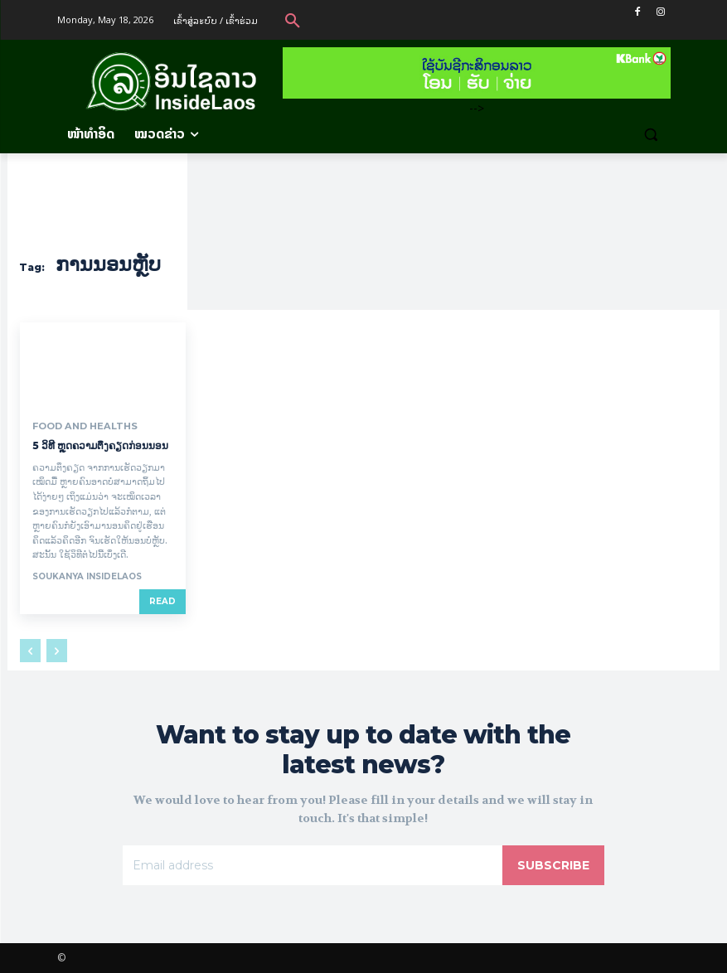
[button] (293, 20)
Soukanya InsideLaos (87, 576)
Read (162, 601)
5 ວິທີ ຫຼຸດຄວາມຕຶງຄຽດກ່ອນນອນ (101, 445)
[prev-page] (30, 650)
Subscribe (553, 865)
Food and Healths (80, 426)
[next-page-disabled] (56, 650)
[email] (312, 865)
